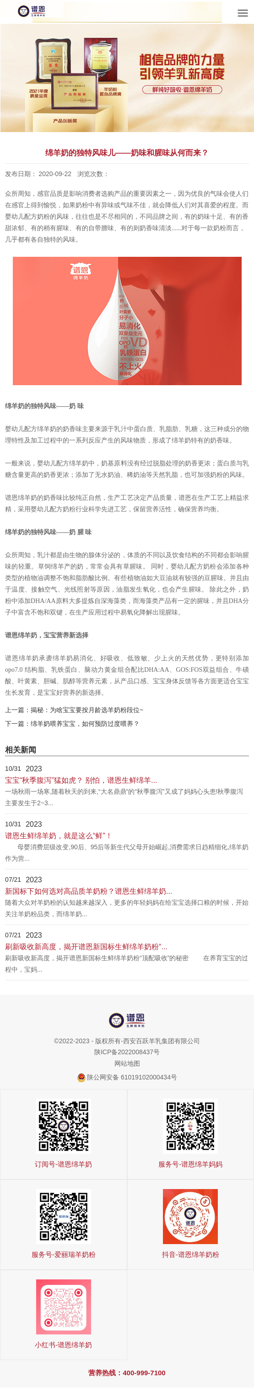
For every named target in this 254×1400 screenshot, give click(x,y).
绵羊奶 (181, 440)
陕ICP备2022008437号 (127, 1052)
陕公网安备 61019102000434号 (132, 1077)
